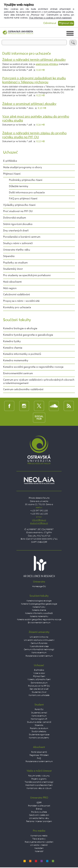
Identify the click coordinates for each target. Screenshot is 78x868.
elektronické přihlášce (47, 64)
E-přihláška (10, 161)
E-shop (39, 809)
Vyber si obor (39, 673)
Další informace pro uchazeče (27, 192)
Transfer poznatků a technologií (39, 782)
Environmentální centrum (18, 373)
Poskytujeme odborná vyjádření (39, 842)
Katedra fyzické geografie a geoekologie (28, 335)
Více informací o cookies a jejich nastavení (50, 18)
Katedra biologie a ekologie (20, 328)
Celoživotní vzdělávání (16, 294)
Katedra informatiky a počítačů (22, 354)
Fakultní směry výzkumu (39, 776)
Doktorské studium (14, 217)
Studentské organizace (39, 735)
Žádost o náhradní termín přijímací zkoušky (34, 60)
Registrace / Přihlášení (39, 755)
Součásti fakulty (17, 320)
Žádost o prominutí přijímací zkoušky (29, 104)
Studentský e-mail (39, 713)
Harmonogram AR (39, 719)
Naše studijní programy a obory (22, 167)
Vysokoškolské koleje (39, 646)
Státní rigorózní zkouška (17, 224)
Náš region (9, 288)
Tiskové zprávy (39, 839)
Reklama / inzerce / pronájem (39, 821)
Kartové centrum (39, 653)
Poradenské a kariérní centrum (21, 237)
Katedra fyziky (12, 341)
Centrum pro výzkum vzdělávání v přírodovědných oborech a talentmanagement (38, 382)
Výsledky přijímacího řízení (19, 205)
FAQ (39, 758)
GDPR (39, 803)
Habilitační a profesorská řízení (39, 785)
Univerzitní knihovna (39, 637)
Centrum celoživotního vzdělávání (23, 389)
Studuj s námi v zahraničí (18, 243)
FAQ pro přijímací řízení (23, 198)
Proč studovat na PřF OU (18, 211)
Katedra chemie (12, 347)
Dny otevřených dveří (15, 230)
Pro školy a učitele (39, 812)
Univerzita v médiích (39, 845)
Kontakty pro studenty (39, 738)
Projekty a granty (39, 779)
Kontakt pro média (39, 836)
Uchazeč (10, 152)
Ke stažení (39, 848)
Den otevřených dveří (39, 689)
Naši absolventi (12, 282)
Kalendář (39, 851)
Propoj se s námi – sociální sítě (21, 301)
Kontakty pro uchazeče (17, 307)
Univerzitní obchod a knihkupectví (39, 640)
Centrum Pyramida (39, 643)
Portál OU (39, 709)
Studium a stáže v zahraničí (39, 722)
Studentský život (13, 269)
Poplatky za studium (15, 262)
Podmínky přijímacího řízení (25, 180)
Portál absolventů (39, 752)
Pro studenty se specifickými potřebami (27, 275)
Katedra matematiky (15, 360)
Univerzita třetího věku (16, 249)
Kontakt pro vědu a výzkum (39, 788)
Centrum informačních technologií (39, 649)
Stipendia (9, 256)
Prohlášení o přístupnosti (39, 806)
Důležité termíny (18, 186)
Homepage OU (39, 586)
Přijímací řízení (11, 174)
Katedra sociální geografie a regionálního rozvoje (33, 367)
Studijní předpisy (39, 731)
